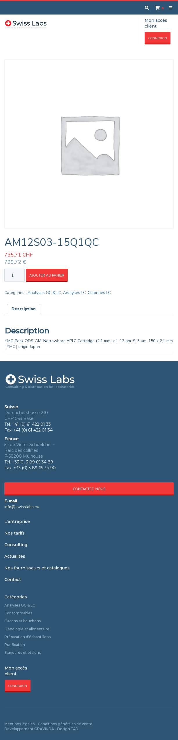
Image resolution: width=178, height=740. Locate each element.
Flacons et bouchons (22, 621)
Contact (12, 579)
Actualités (14, 556)
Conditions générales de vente (65, 724)
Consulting (15, 544)
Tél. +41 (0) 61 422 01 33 (27, 424)
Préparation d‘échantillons (27, 637)
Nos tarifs (14, 533)
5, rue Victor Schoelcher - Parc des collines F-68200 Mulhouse (29, 450)
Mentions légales (19, 724)
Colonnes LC (99, 292)
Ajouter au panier (46, 275)
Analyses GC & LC (44, 292)
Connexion (157, 38)
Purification (14, 644)
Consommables (18, 613)
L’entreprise (17, 521)
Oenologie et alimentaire (26, 629)
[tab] (23, 309)
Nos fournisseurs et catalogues (37, 568)
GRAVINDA (44, 729)
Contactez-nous (89, 489)
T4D (74, 729)
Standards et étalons (22, 652)
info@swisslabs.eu (21, 507)
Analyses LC (74, 292)
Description (23, 309)
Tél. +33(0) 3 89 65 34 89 (28, 462)
